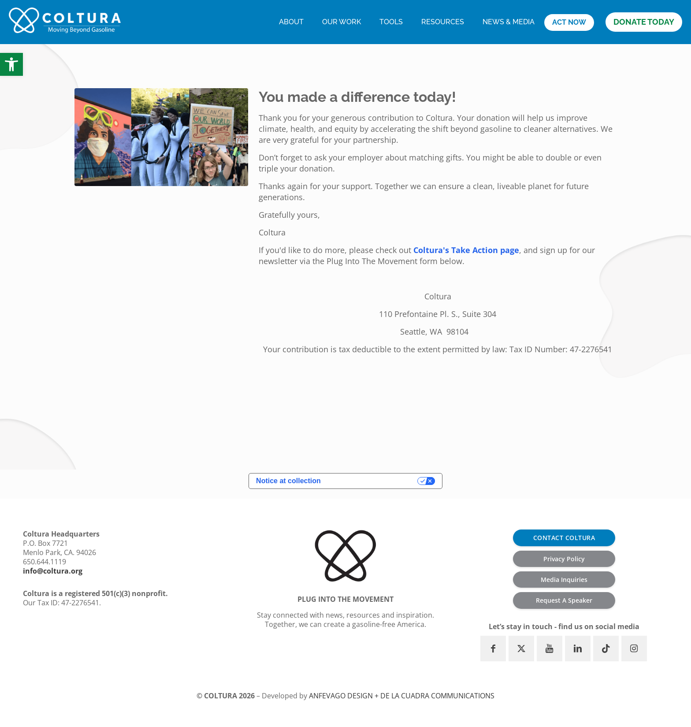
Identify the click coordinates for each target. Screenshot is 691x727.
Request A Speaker (564, 600)
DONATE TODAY (643, 21)
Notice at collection (288, 481)
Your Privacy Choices (371, 481)
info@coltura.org (52, 565)
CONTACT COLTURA (564, 532)
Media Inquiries (564, 577)
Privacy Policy (564, 555)
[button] (11, 64)
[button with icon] (493, 648)
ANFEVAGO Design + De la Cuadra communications (401, 696)
